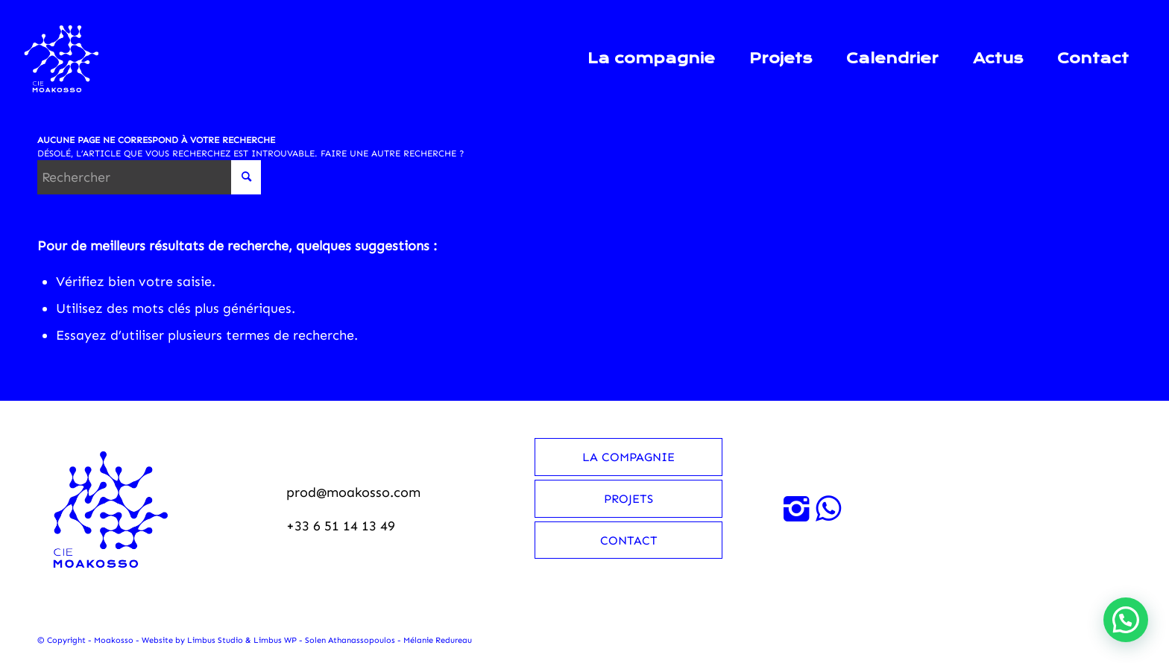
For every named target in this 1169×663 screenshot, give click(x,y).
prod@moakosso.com (353, 492)
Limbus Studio (215, 640)
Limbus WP (275, 640)
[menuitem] (651, 59)
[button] (1125, 619)
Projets (628, 499)
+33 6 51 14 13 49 (340, 526)
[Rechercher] (149, 177)
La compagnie (628, 457)
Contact (629, 540)
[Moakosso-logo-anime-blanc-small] (61, 59)
